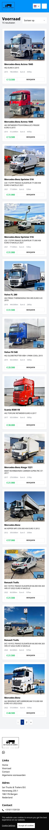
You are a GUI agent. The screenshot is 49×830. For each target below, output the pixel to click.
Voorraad (6, 768)
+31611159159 (12, 809)
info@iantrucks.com (15, 813)
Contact (6, 771)
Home (5, 765)
